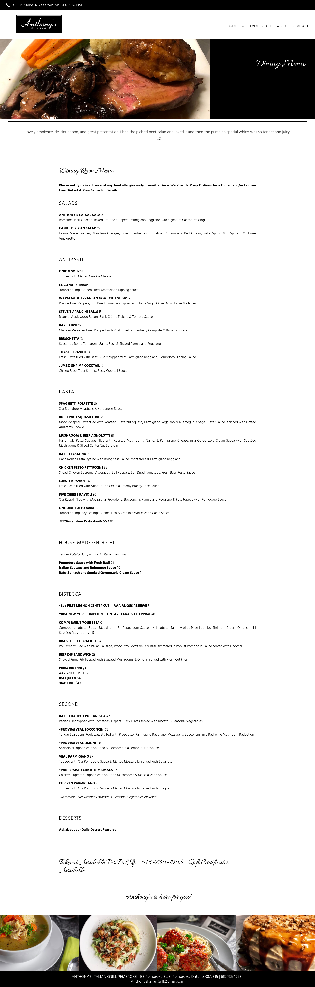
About (282, 27)
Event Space (261, 27)
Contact (301, 27)
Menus (235, 27)
